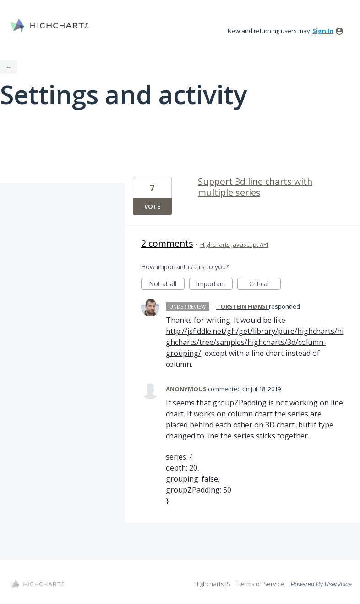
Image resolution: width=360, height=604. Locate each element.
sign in (322, 31)
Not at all (167, 284)
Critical (265, 284)
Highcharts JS (212, 584)
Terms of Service (260, 584)
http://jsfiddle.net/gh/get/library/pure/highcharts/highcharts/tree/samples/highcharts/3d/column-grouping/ (255, 342)
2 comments (167, 243)
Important (214, 284)
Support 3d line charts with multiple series (255, 187)
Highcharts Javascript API (234, 244)
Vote (152, 206)
